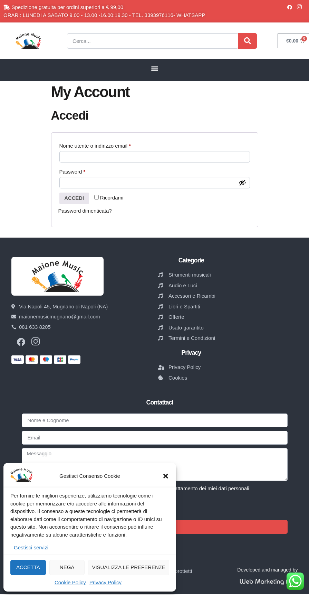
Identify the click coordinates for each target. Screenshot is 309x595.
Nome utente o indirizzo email (105, 145)
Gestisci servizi (31, 547)
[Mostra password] (242, 183)
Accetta (28, 567)
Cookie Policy (70, 582)
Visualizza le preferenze (128, 567)
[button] (165, 476)
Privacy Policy (105, 582)
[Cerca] (247, 41)
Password (83, 171)
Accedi (75, 199)
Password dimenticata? (85, 212)
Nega (67, 567)
